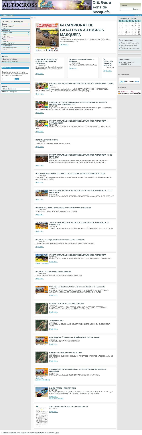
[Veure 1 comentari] (42, 263)
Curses (4, 24)
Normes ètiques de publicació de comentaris (39, 432)
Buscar (136, 9)
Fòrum (4, 39)
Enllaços (5, 41)
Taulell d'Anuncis (7, 37)
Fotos (4, 35)
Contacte (5, 28)
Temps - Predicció (8, 43)
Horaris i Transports (10, 92)
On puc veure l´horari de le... (130, 43)
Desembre (123, 19)
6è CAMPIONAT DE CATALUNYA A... (127, 63)
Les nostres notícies (10, 59)
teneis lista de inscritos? (128, 45)
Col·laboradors (7, 45)
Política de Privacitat (16, 432)
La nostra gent (7, 33)
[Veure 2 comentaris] (56, 398)
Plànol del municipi (9, 89)
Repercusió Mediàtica (9, 48)
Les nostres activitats (10, 61)
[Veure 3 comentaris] (43, 380)
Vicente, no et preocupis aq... (130, 48)
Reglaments (6, 30)
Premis (4, 50)
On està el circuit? (8, 26)
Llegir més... (64, 44)
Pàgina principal (7, 15)
